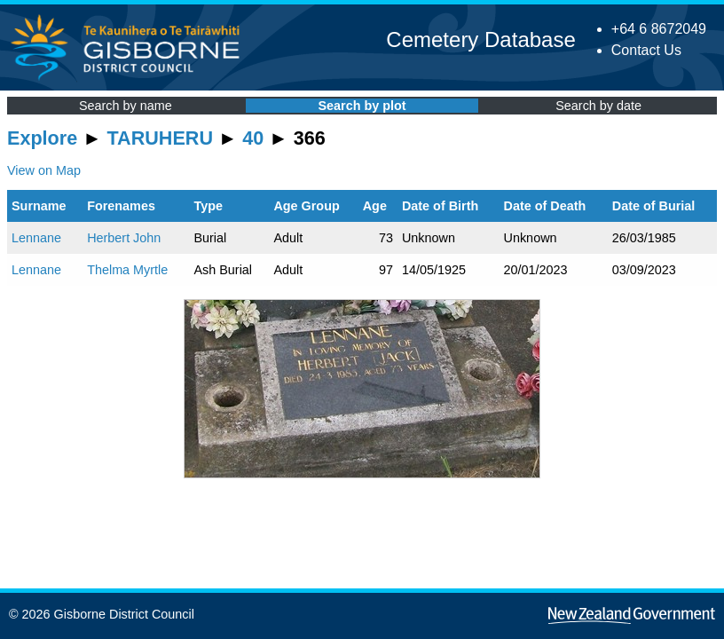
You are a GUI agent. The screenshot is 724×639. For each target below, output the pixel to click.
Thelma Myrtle (127, 270)
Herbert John (124, 238)
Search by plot (361, 106)
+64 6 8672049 (658, 28)
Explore (42, 138)
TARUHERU (160, 138)
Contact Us (646, 50)
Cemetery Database (480, 39)
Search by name (125, 106)
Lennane (36, 238)
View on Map (44, 170)
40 (253, 138)
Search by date (598, 106)
